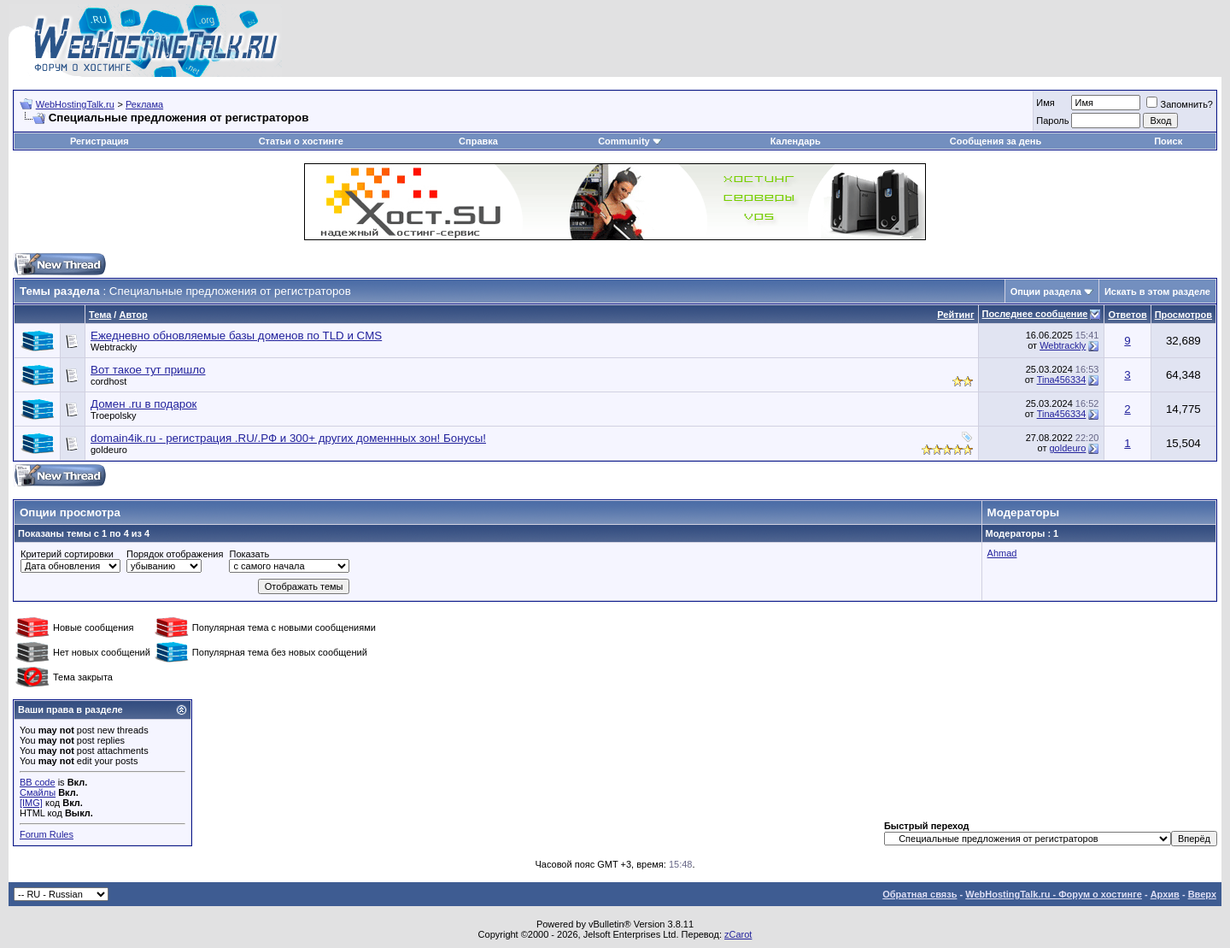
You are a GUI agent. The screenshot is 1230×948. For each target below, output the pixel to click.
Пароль (1052, 120)
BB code (38, 782)
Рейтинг (955, 314)
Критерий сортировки (67, 554)
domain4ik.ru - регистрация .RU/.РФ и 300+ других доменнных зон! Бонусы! (288, 438)
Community (630, 141)
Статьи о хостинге (301, 141)
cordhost (108, 381)
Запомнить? (1179, 104)
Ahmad (1002, 553)
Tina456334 (1061, 379)
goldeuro (109, 450)
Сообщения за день (995, 141)
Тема (100, 314)
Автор (133, 314)
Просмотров (1183, 314)
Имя (1045, 102)
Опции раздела (1045, 291)
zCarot (738, 934)
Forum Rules (46, 834)
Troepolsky (113, 415)
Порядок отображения (174, 554)
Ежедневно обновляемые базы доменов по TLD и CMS (236, 335)
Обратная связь (919, 894)
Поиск (1168, 141)
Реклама (144, 104)
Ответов (1127, 314)
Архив (1165, 894)
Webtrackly (114, 347)
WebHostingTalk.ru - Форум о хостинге (1053, 894)
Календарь (795, 141)
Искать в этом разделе (1157, 291)
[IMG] (31, 803)
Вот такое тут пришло (148, 369)
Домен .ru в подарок (143, 403)
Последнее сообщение (1035, 314)
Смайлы (38, 792)
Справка (478, 141)
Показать (249, 554)
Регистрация (99, 141)
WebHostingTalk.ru (75, 104)
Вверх (1202, 894)
